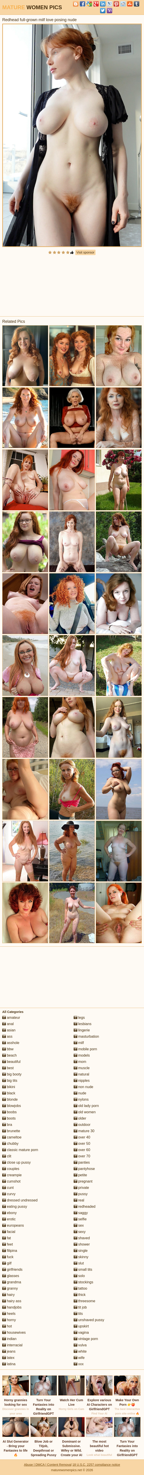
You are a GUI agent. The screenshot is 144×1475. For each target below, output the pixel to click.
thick (80, 1295)
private (81, 1188)
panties (82, 1162)
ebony (9, 1213)
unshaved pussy (89, 1320)
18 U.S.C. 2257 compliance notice (96, 1464)
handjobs (11, 1307)
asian (9, 1030)
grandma (11, 1282)
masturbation (86, 1036)
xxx (79, 1364)
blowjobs (11, 1106)
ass (7, 1036)
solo (79, 1276)
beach (9, 1055)
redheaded (85, 1206)
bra (7, 1125)
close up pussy (16, 1162)
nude (80, 1093)
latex (8, 1358)
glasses (10, 1276)
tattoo (80, 1288)
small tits (83, 1269)
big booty (11, 1074)
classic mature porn (20, 1150)
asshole (10, 1043)
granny (10, 1288)
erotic (9, 1219)
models (82, 1055)
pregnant (83, 1181)
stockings (83, 1282)
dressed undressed (20, 1200)
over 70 (82, 1156)
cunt (8, 1188)
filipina (9, 1251)
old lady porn (86, 1106)
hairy (8, 1295)
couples (10, 1169)
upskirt (81, 1326)
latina (9, 1364)
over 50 (82, 1143)
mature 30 (84, 1131)
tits (78, 1314)
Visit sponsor (85, 252)
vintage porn (86, 1339)
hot (7, 1326)
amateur (11, 1017)
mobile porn (85, 1049)
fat (6, 1238)
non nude (83, 1087)
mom (80, 1062)
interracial (12, 1345)
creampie (12, 1175)
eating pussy (14, 1206)
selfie (80, 1219)
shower (82, 1244)
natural (81, 1074)
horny (9, 1320)
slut (79, 1263)
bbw (8, 1049)
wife (79, 1358)
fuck (8, 1257)
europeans (13, 1225)
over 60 (82, 1150)
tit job (80, 1307)
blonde (10, 1099)
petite (80, 1175)
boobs (9, 1112)
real (79, 1200)
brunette (11, 1131)
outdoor (82, 1125)
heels (9, 1314)
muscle (82, 1068)
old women (85, 1112)
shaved (82, 1238)
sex (79, 1225)
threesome (84, 1301)
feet (7, 1244)
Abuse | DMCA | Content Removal (47, 1464)
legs (79, 1017)
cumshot (11, 1181)
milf (79, 1043)
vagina (81, 1332)
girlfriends (12, 1269)
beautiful (11, 1062)
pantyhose (84, 1169)
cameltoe (11, 1137)
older (80, 1118)
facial (8, 1232)
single (81, 1251)
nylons (81, 1099)
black (8, 1093)
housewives (14, 1332)
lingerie (82, 1030)
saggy (81, 1213)
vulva (80, 1345)
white (80, 1351)
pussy (81, 1194)
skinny (81, 1257)
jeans (9, 1351)
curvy (9, 1194)
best (8, 1068)
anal (8, 1024)
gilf (6, 1263)
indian (9, 1339)
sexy (80, 1232)
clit (6, 1156)
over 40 (82, 1137)
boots (9, 1118)
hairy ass (11, 1301)
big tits (9, 1080)
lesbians (82, 1024)
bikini (8, 1087)
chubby (10, 1143)
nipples (82, 1080)
